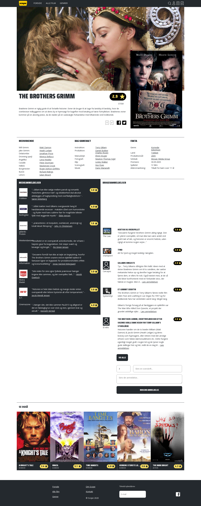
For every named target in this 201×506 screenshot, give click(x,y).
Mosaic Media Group (160, 159)
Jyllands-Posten (23, 228)
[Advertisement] (41, 128)
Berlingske (23, 210)
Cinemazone (24, 304)
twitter (124, 123)
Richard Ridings (46, 171)
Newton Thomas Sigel (105, 159)
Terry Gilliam (101, 147)
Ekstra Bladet (23, 276)
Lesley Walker (101, 162)
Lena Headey (45, 159)
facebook (119, 123)
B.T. (23, 293)
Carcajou (107, 267)
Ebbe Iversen (64, 215)
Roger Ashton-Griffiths (50, 168)
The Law (107, 232)
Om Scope (90, 486)
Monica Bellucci (47, 156)
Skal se (178, 3)
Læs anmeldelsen (150, 282)
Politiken (23, 194)
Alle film (51, 3)
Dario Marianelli (102, 168)
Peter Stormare (46, 162)
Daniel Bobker (101, 150)
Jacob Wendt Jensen (41, 295)
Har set (182, 3)
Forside (38, 3)
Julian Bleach (45, 175)
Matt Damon (45, 147)
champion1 (108, 252)
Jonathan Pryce (46, 153)
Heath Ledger (46, 150)
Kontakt (89, 491)
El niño (106, 323)
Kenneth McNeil (47, 311)
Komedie (155, 147)
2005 (153, 156)
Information (24, 259)
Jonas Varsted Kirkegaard (64, 264)
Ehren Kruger (101, 156)
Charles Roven (101, 152)
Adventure (155, 150)
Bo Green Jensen (60, 247)
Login (174, 3)
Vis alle (122, 357)
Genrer (64, 3)
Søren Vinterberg (39, 199)
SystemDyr (108, 292)
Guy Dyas (99, 165)
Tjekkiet (154, 152)
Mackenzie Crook (47, 165)
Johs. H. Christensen (63, 226)
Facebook (178, 494)
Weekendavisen (26, 240)
